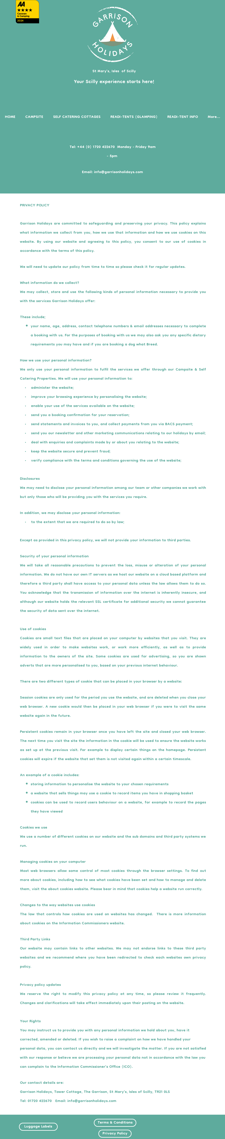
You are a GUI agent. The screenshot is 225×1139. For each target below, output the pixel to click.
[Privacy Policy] (115, 1134)
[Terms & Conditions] (115, 1123)
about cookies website (68, 889)
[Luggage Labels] (38, 1127)
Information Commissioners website (91, 923)
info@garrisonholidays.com (118, 172)
